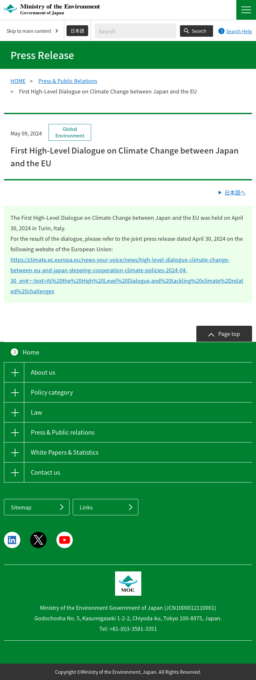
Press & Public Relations (67, 81)
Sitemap (21, 507)
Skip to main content (29, 31)
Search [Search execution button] (199, 31)
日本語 (77, 30)
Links (86, 507)
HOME (18, 81)
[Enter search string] (135, 31)
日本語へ (235, 192)
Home (31, 352)
